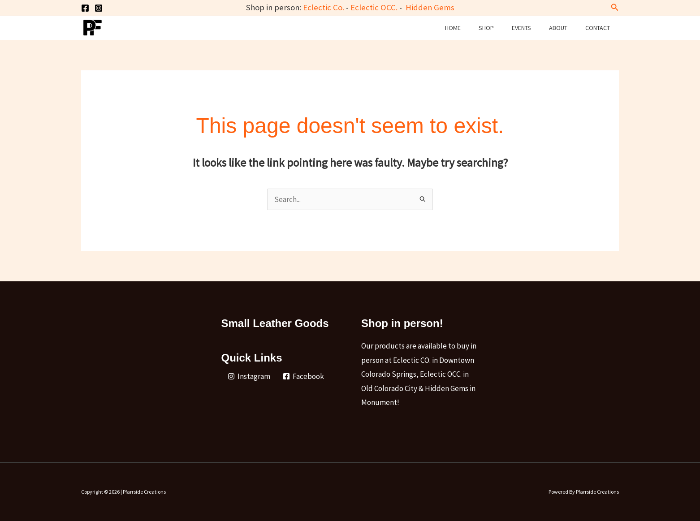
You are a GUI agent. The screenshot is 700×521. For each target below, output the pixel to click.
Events (521, 28)
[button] (615, 7)
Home (453, 28)
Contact (597, 28)
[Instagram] (99, 8)
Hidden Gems (430, 7)
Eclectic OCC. (374, 7)
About (558, 28)
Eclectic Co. (323, 7)
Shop (486, 28)
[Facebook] (85, 8)
